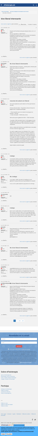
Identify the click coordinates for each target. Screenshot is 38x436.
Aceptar (3, 434)
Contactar (9, 414)
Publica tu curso (4, 403)
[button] (36, 5)
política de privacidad (26, 349)
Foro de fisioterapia (5, 11)
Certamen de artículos (5, 391)
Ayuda (14, 414)
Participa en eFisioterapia (6, 389)
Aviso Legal (3, 414)
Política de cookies (26, 414)
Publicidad (19, 414)
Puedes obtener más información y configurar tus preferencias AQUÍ (17, 431)
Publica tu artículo (4, 390)
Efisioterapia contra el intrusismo (8, 376)
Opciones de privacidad (19, 425)
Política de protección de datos (25, 362)
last (23, 320)
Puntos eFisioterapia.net (6, 393)
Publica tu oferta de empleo (7, 404)
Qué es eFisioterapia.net (6, 375)
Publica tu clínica (4, 406)
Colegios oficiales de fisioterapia (8, 379)
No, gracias (9, 434)
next (20, 320)
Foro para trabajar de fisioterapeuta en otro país (19, 11)
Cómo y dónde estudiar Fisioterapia (8, 377)
